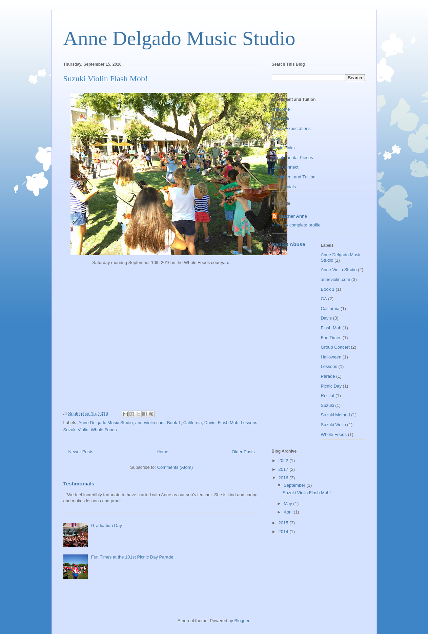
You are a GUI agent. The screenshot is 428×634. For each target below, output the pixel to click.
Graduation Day (106, 525)
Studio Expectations (291, 128)
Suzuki (327, 405)
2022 (284, 460)
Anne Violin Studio (339, 269)
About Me (281, 118)
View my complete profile (296, 224)
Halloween (331, 356)
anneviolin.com (150, 422)
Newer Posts (81, 451)
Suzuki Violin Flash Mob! (105, 78)
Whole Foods (104, 429)
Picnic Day (331, 386)
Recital (327, 395)
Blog (276, 138)
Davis (210, 422)
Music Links (283, 147)
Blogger (241, 620)
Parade (328, 376)
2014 (284, 531)
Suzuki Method (335, 414)
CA (324, 298)
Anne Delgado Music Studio (179, 38)
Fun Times (331, 337)
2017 (284, 469)
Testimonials (79, 483)
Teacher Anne (293, 216)
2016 (284, 477)
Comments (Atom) (175, 467)
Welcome (281, 109)
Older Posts (243, 451)
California (192, 422)
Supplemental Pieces (292, 157)
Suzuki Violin (75, 429)
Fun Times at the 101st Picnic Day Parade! (133, 557)
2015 (284, 522)
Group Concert (335, 347)
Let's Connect (285, 167)
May (288, 503)
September (295, 485)
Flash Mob (228, 422)
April (289, 512)
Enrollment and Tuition (293, 176)
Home (162, 451)
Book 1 (174, 422)
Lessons (249, 422)
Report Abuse (288, 244)
